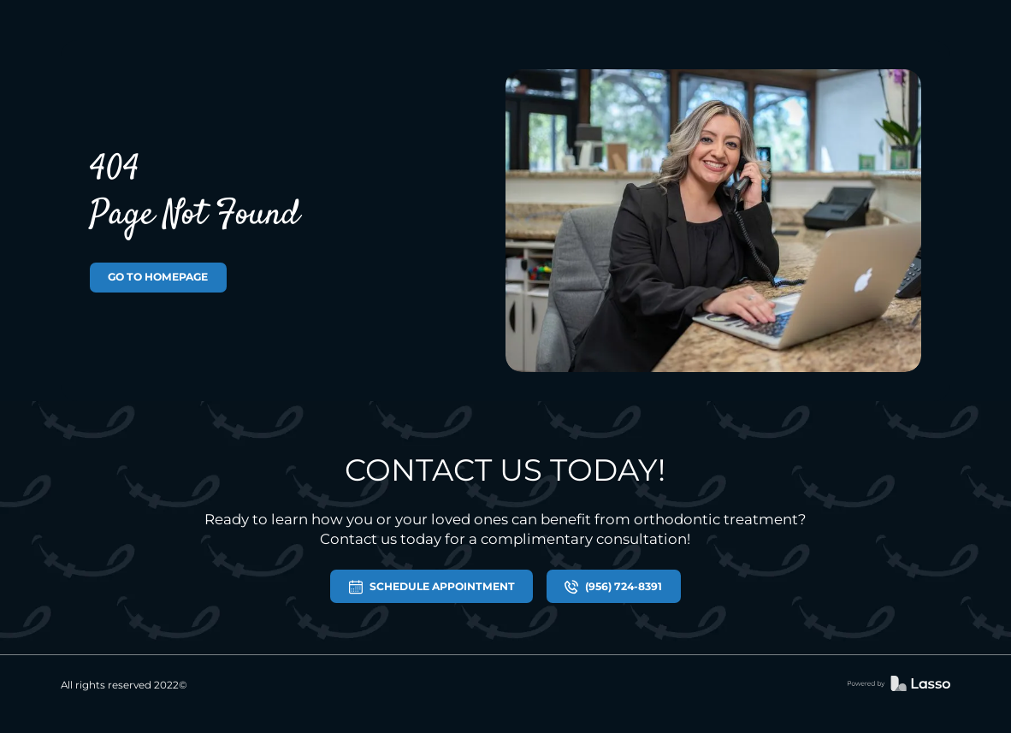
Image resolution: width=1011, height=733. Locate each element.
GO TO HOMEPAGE (158, 276)
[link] (899, 685)
